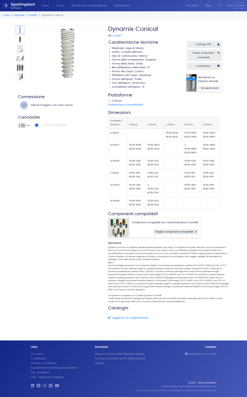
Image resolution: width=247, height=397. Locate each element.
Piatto (138, 79)
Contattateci (39, 358)
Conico (139, 71)
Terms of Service (203, 391)
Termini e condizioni (43, 363)
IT (219, 5)
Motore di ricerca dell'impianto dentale (119, 354)
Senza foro (138, 83)
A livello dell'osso (132, 52)
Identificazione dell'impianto (89, 5)
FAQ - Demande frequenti (47, 377)
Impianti (19, 15)
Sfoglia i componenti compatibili (176, 231)
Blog (208, 5)
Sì (143, 87)
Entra (230, 5)
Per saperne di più (209, 88)
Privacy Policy (186, 391)
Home (45, 5)
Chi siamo (191, 5)
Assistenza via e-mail (200, 354)
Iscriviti (239, 5)
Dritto (139, 63)
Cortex (33, 15)
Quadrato (145, 75)
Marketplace (122, 5)
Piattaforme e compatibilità (125, 104)
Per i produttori (40, 372)
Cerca (60, 5)
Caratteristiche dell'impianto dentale (54, 368)
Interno (143, 56)
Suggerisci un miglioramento (128, 318)
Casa (6, 15)
